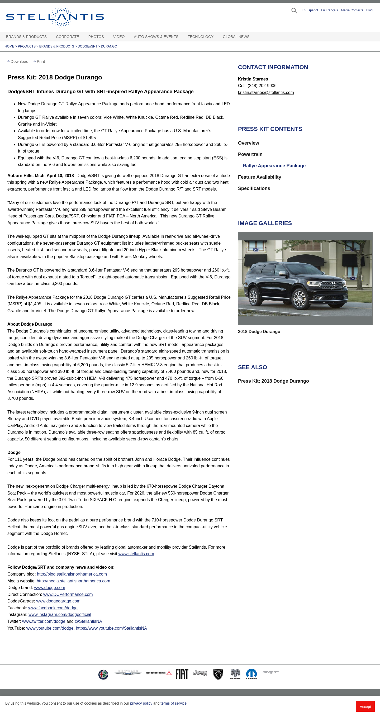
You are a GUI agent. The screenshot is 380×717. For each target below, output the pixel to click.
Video (119, 37)
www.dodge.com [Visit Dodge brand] (49, 587)
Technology (200, 37)
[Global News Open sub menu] (252, 37)
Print (41, 61)
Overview (248, 143)
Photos (96, 37)
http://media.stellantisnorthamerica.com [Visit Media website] (73, 581)
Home (9, 46)
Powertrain (250, 154)
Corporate (67, 37)
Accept (365, 707)
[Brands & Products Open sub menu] (49, 37)
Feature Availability (259, 177)
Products (27, 46)
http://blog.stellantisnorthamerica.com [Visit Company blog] (72, 574)
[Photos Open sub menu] (107, 37)
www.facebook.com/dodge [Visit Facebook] (53, 608)
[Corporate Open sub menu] (82, 37)
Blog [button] (369, 10)
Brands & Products (26, 37)
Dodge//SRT (87, 46)
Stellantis (67, 17)
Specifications (254, 188)
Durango (109, 46)
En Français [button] (329, 10)
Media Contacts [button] (352, 10)
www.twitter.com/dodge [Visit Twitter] (43, 621)
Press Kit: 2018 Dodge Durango (273, 381)
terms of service (173, 703)
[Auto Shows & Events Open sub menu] (181, 37)
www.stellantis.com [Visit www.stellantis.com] (136, 554)
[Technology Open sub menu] (216, 37)
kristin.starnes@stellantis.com (266, 92)
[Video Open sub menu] (127, 37)
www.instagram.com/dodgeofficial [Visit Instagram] (59, 614)
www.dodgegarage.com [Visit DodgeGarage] (58, 601)
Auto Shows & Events (156, 37)
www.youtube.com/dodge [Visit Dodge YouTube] (50, 628)
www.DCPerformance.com (68, 594)
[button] (293, 10)
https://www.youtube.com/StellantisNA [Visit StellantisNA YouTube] (111, 628)
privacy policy (141, 703)
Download (19, 61)
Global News (236, 37)
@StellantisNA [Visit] (88, 621)
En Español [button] (310, 10)
